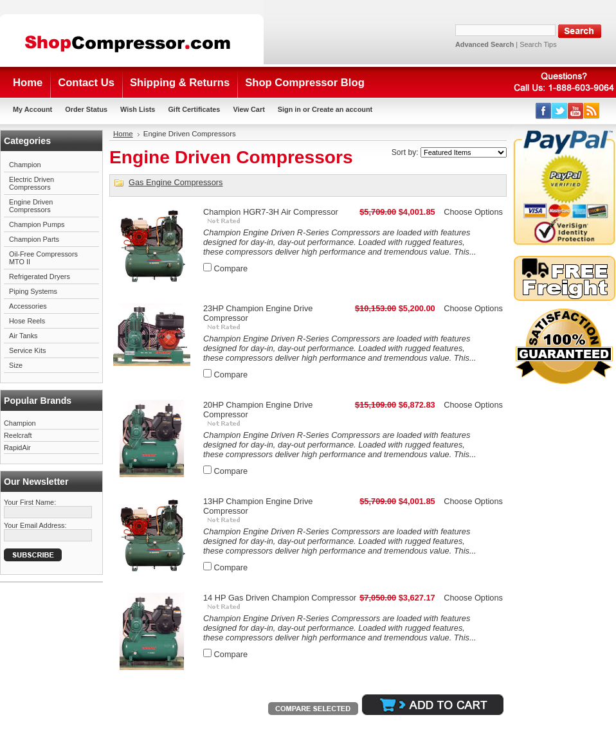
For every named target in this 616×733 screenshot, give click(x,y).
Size (16, 365)
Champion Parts (34, 239)
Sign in (289, 109)
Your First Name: (30, 502)
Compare (231, 268)
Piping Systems (33, 291)
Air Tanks (23, 335)
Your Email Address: (35, 525)
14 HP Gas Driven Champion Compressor (279, 597)
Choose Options (473, 212)
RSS (592, 111)
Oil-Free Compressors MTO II (43, 258)
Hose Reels (27, 321)
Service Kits (27, 350)
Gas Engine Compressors (176, 182)
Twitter (560, 111)
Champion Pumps (36, 224)
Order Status (86, 109)
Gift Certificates (194, 109)
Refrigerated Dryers (39, 276)
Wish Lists (137, 109)
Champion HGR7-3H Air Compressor (270, 212)
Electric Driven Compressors (31, 183)
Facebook (544, 111)
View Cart (248, 109)
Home (123, 134)
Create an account (342, 109)
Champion (25, 164)
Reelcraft (18, 435)
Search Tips (538, 44)
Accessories (28, 306)
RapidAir (17, 447)
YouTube (576, 111)
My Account (32, 109)
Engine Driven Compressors (31, 205)
